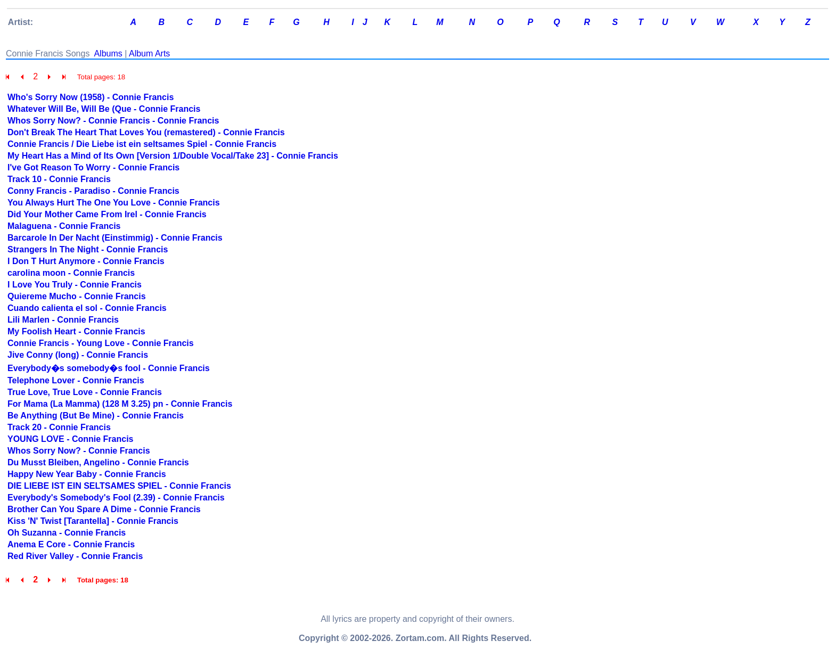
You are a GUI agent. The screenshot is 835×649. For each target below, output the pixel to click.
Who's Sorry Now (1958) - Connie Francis (90, 97)
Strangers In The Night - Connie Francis (87, 249)
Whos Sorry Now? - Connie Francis (78, 450)
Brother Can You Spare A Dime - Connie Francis (104, 509)
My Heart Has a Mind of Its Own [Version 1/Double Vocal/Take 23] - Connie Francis (172, 155)
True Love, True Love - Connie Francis (84, 392)
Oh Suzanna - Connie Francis (66, 532)
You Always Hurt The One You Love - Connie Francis (113, 202)
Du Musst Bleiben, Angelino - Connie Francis (98, 462)
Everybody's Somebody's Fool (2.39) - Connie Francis (116, 497)
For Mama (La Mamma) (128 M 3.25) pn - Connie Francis (119, 403)
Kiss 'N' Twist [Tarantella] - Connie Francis (92, 520)
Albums (108, 53)
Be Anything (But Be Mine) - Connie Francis (95, 415)
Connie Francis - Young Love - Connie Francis (100, 343)
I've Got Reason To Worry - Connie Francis (93, 167)
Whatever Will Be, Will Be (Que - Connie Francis (103, 108)
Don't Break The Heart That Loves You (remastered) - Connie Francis (146, 132)
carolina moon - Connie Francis (71, 272)
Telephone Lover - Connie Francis (75, 380)
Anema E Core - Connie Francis (71, 544)
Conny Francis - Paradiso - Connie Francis (93, 190)
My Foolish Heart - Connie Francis (76, 331)
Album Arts (149, 53)
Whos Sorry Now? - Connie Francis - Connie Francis (113, 120)
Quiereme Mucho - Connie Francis (76, 296)
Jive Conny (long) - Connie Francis (77, 354)
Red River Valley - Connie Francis (75, 556)
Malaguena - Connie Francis (63, 226)
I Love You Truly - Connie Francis (74, 284)
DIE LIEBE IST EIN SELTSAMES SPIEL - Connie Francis (119, 485)
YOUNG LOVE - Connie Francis (70, 438)
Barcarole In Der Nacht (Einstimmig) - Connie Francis (115, 237)
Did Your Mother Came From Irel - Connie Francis (107, 214)
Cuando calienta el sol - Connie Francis (87, 308)
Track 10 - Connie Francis (59, 179)
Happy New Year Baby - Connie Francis (86, 474)
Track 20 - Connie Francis (59, 427)
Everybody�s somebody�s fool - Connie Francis (108, 368)
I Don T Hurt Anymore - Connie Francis (86, 261)
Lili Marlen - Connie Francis (63, 319)
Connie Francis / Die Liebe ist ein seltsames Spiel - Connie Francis (141, 144)
